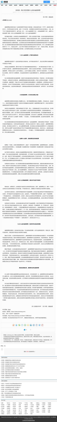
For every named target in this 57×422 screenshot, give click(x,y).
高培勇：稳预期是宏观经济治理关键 (9, 375)
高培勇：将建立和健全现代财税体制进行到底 (11, 373)
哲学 (50, 5)
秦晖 (2, 403)
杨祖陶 (37, 404)
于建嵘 (8, 404)
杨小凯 (32, 412)
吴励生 (37, 412)
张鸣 (20, 406)
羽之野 (14, 413)
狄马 (32, 408)
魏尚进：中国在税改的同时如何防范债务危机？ (11, 385)
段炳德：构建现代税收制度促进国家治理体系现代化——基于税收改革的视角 (17, 395)
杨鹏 (43, 406)
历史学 (45, 5)
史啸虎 (43, 408)
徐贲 (20, 404)
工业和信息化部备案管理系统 (28, 420)
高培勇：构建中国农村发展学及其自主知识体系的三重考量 (13, 371)
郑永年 (14, 403)
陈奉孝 (8, 408)
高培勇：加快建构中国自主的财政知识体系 (10, 362)
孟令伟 (14, 410)
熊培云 (49, 408)
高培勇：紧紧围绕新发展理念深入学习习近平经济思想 (13, 366)
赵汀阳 (2, 406)
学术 (7, 313)
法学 (6, 5)
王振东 (26, 408)
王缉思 (2, 408)
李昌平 (14, 406)
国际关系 (21, 5)
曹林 (32, 403)
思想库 (54, 5)
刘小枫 (8, 410)
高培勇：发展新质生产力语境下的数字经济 (10, 377)
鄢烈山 (37, 403)
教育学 (36, 5)
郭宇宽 (26, 404)
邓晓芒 (49, 406)
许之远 (20, 412)
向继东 (49, 404)
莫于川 (8, 413)
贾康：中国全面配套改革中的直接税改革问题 (11, 393)
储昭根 (8, 412)
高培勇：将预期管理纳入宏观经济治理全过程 (11, 360)
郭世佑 (14, 408)
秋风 (2, 410)
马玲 (20, 408)
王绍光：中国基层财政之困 (7, 397)
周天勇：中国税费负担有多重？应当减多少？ (11, 387)
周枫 (26, 410)
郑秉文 (2, 413)
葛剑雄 (2, 412)
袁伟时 (37, 408)
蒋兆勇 (32, 410)
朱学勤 (43, 412)
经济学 (10, 5)
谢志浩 (20, 413)
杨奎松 (26, 406)
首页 (2, 5)
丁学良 (26, 403)
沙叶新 (43, 410)
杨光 (32, 413)
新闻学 (31, 5)
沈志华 (43, 404)
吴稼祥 (14, 412)
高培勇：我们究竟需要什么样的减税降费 (10, 389)
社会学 (26, 5)
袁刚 (26, 412)
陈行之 (8, 403)
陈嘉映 (49, 403)
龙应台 (20, 403)
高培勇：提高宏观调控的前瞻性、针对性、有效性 (12, 368)
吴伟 (37, 410)
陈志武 (14, 404)
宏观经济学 (16, 313)
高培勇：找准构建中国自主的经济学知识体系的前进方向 (13, 364)
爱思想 (5, 2)
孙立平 (26, 413)
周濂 (37, 406)
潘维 (49, 412)
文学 (41, 5)
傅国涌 (43, 403)
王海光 (32, 406)
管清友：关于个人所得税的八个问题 (9, 391)
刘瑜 (49, 410)
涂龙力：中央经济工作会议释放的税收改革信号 (11, 383)
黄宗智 (2, 404)
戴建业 (8, 406)
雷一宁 (20, 410)
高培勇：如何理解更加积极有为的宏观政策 (10, 370)
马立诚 (32, 404)
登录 (27, 351)
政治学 (15, 5)
